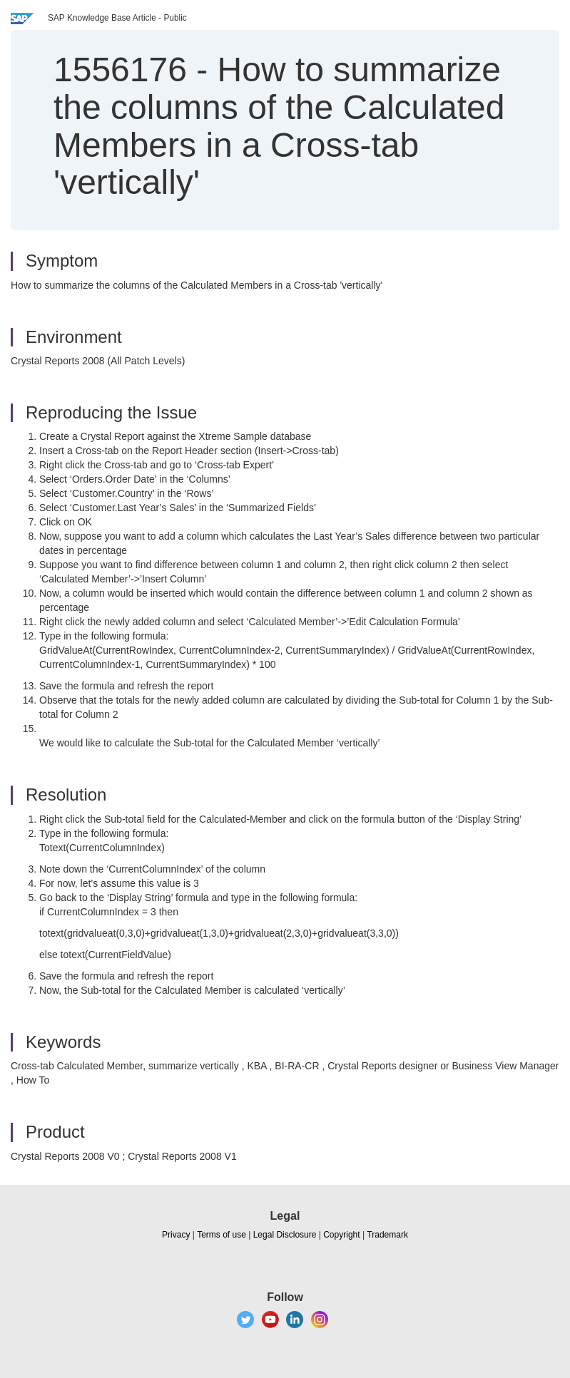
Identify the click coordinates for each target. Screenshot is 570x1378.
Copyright (341, 1235)
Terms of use (221, 1235)
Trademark (387, 1235)
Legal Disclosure (285, 1235)
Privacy (176, 1235)
